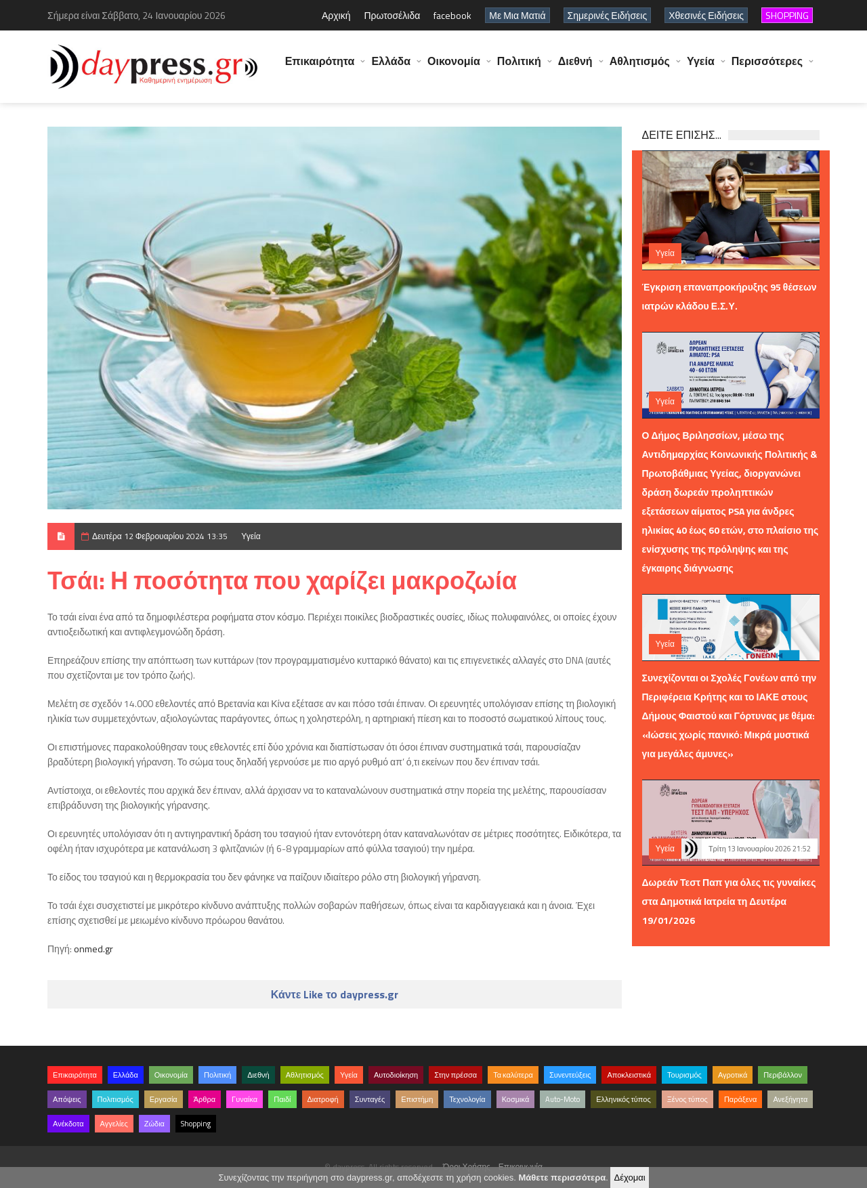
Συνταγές (370, 1099)
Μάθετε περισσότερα (562, 1177)
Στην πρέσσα (455, 1074)
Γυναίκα (244, 1099)
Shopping (196, 1123)
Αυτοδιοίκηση (396, 1074)
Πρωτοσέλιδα (392, 15)
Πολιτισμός (115, 1099)
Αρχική (336, 15)
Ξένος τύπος (687, 1099)
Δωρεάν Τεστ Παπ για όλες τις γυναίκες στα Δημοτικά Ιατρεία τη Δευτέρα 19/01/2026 (729, 901)
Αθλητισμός (640, 68)
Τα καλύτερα (513, 1074)
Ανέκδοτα (68, 1123)
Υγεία (701, 68)
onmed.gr (93, 948)
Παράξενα (740, 1099)
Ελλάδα (390, 68)
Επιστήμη (417, 1099)
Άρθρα (204, 1099)
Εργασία (163, 1099)
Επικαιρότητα (320, 68)
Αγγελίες (114, 1123)
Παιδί (282, 1099)
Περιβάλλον (782, 1074)
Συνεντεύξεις (570, 1074)
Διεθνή (575, 68)
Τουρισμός (684, 1074)
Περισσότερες (767, 68)
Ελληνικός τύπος (623, 1099)
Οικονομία (453, 68)
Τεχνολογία (467, 1099)
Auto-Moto (562, 1099)
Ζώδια (154, 1123)
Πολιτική (519, 68)
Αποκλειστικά (629, 1074)
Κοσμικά (516, 1099)
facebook (452, 15)
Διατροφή (323, 1099)
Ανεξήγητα (790, 1099)
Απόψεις (67, 1099)
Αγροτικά (732, 1074)
